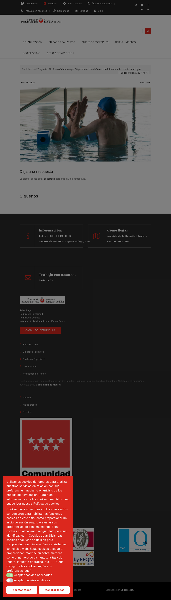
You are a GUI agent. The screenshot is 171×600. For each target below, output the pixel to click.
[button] (9, 575)
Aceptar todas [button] (22, 589)
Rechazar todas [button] (54, 589)
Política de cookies (46, 503)
